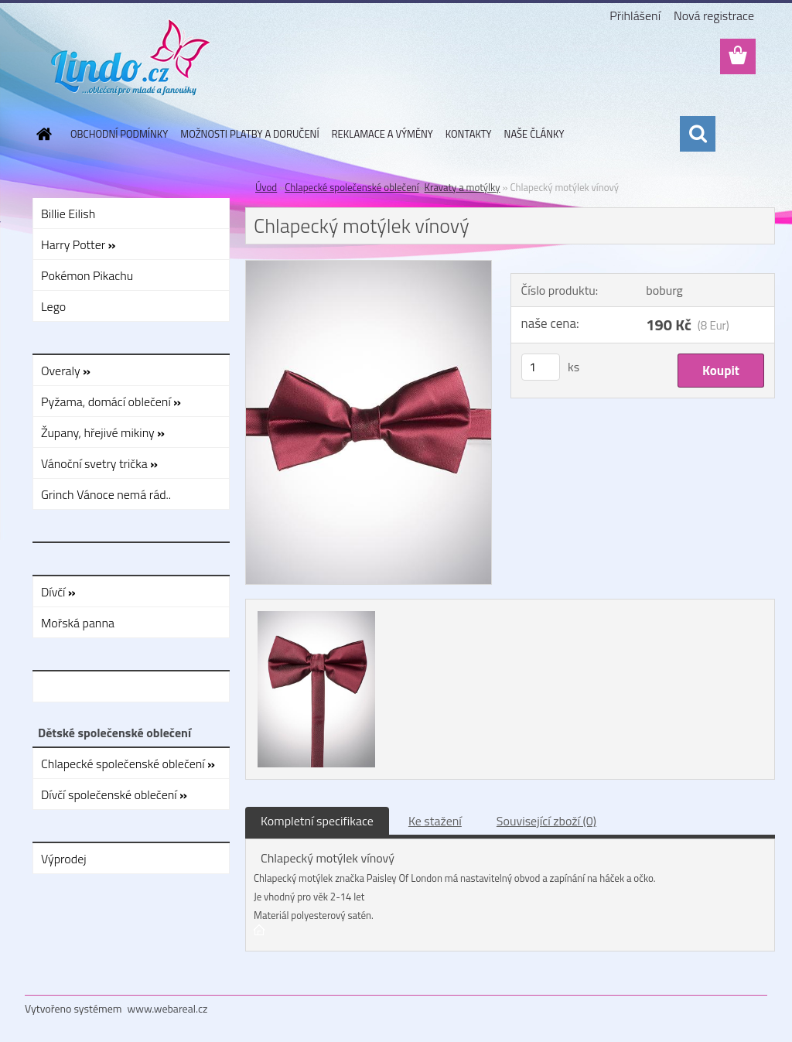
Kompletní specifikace (317, 820)
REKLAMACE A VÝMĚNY (382, 134)
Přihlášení (635, 15)
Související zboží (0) (546, 820)
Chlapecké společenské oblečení (351, 187)
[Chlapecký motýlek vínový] (368, 267)
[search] (697, 134)
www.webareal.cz (168, 1008)
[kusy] (540, 367)
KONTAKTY (469, 134)
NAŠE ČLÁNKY (534, 134)
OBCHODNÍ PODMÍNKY (119, 134)
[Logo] (131, 57)
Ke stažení (435, 820)
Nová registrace (714, 15)
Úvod (266, 187)
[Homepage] (41, 134)
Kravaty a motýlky (462, 187)
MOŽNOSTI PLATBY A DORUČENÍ (249, 134)
